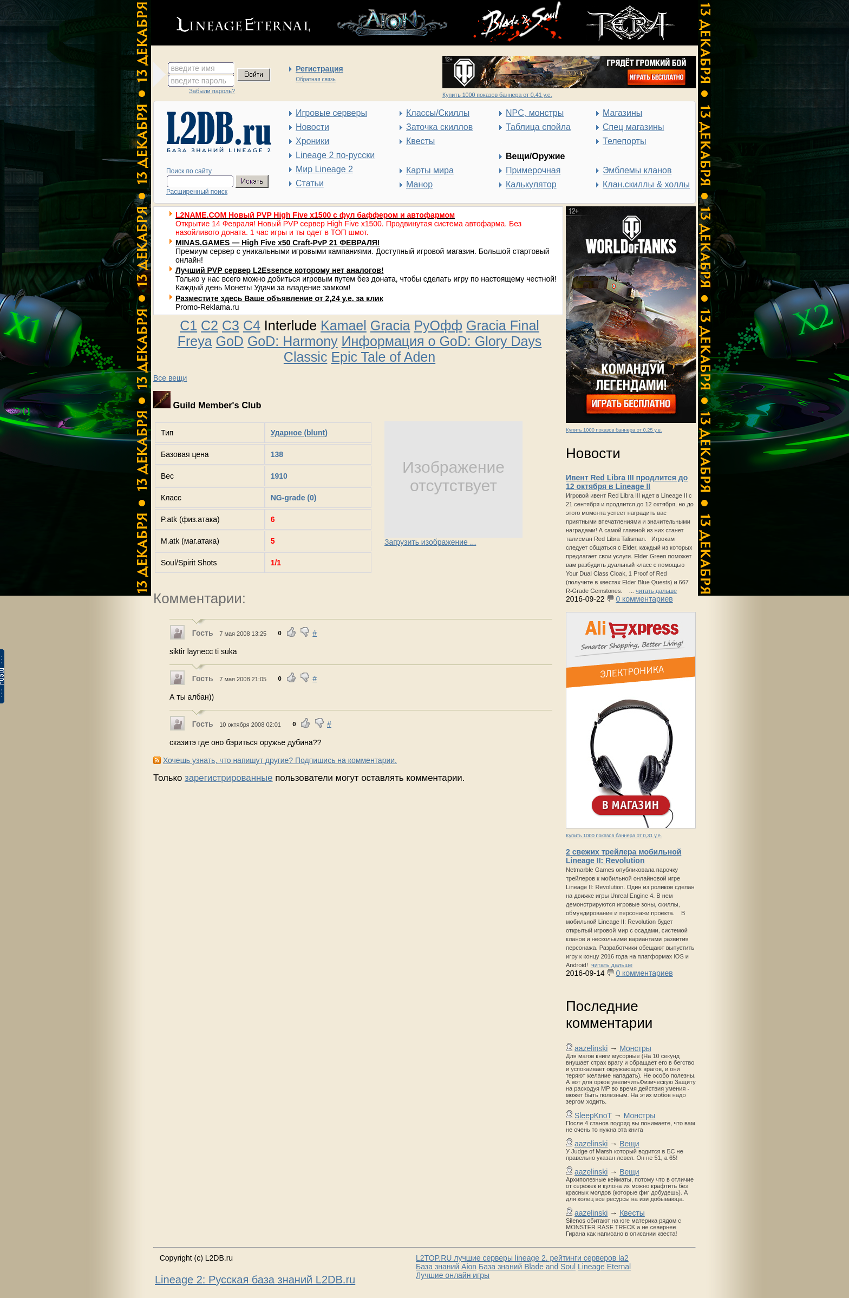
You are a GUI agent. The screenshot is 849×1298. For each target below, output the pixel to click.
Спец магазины (633, 127)
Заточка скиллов (439, 127)
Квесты (420, 141)
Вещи (629, 1143)
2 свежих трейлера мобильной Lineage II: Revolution (623, 856)
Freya (195, 341)
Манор (419, 184)
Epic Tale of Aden (383, 356)
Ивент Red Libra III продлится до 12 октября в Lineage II (627, 482)
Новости (312, 127)
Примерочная (533, 170)
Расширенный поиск (196, 191)
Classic (306, 356)
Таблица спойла (538, 127)
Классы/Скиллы (437, 113)
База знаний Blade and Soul (527, 1266)
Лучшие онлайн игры (452, 1275)
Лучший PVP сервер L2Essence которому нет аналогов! (279, 270)
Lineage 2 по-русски (335, 155)
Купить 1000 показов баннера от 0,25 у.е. (614, 430)
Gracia (390, 325)
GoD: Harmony (292, 341)
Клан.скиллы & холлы (646, 184)
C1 (188, 325)
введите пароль (198, 80)
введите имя (193, 68)
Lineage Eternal (604, 1266)
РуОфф (438, 325)
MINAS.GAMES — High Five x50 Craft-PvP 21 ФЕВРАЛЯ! (277, 242)
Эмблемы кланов (637, 170)
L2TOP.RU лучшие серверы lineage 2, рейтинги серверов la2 (522, 1258)
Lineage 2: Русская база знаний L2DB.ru (255, 1280)
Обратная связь (316, 79)
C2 (209, 325)
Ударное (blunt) (299, 432)
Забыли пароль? (212, 91)
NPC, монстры (535, 113)
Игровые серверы (331, 113)
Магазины (622, 113)
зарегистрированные (229, 778)
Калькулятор (531, 184)
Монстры (635, 1048)
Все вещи (170, 378)
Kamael (344, 325)
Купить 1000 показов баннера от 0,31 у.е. (614, 835)
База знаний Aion (446, 1266)
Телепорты (624, 141)
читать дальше (656, 591)
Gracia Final (502, 325)
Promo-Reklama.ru (207, 307)
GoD (230, 341)
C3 (230, 325)
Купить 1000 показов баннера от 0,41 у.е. (497, 95)
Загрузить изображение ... (430, 542)
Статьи (310, 183)
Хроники (312, 141)
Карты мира (430, 170)
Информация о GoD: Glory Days (442, 341)
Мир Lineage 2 (324, 169)
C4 (251, 325)
